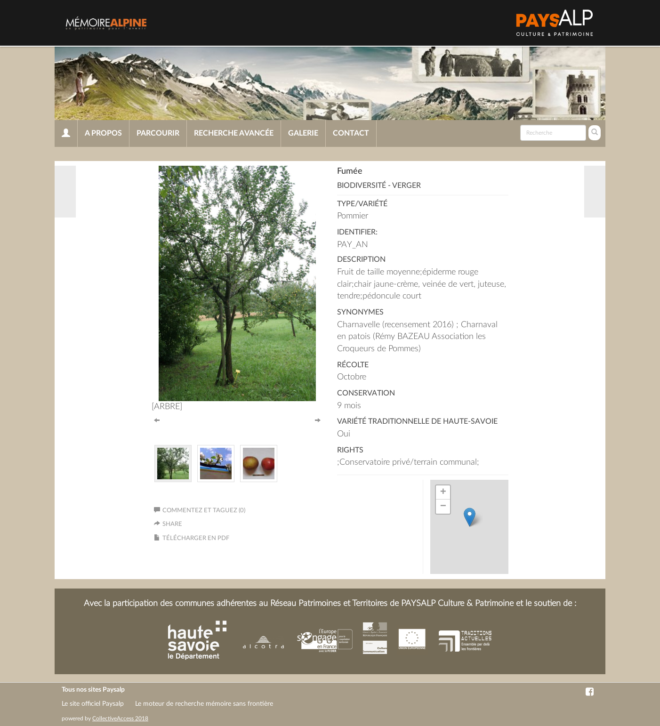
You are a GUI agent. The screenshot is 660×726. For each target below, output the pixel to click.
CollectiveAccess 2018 (120, 718)
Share (172, 524)
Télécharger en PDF (195, 538)
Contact (351, 133)
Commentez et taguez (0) (199, 511)
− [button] (443, 507)
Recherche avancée (234, 133)
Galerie (303, 133)
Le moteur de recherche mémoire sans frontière (204, 704)
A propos (103, 133)
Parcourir (158, 133)
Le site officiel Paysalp (93, 704)
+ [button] (443, 492)
